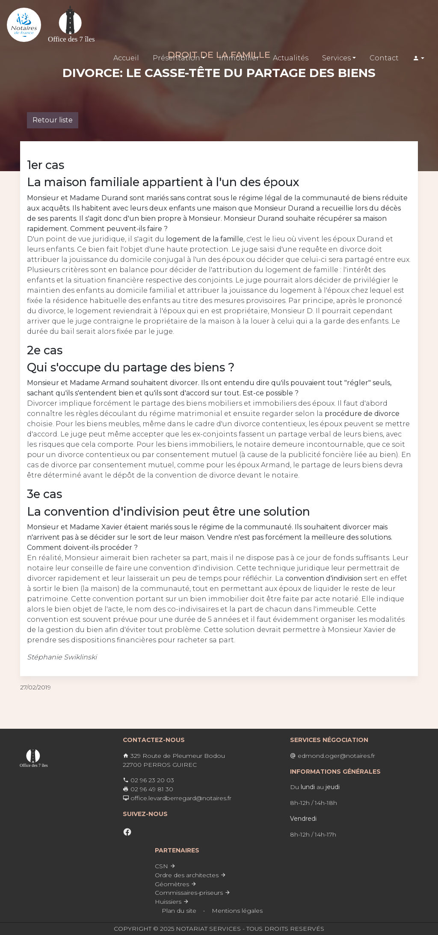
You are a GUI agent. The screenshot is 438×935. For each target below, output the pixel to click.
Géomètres (176, 884)
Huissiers (172, 901)
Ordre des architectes (190, 875)
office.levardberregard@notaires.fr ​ (177, 798)
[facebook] (127, 832)
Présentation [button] (176, 58)
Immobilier (239, 58)
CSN (165, 866)
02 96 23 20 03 (148, 780)
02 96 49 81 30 (148, 789)
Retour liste (53, 120)
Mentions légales (237, 910)
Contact (384, 58)
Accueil (126, 58)
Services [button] (336, 58)
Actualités (290, 58)
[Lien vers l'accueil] (24, 25)
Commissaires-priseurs (193, 892)
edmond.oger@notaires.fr (332, 755)
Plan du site (179, 910)
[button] (418, 58)
